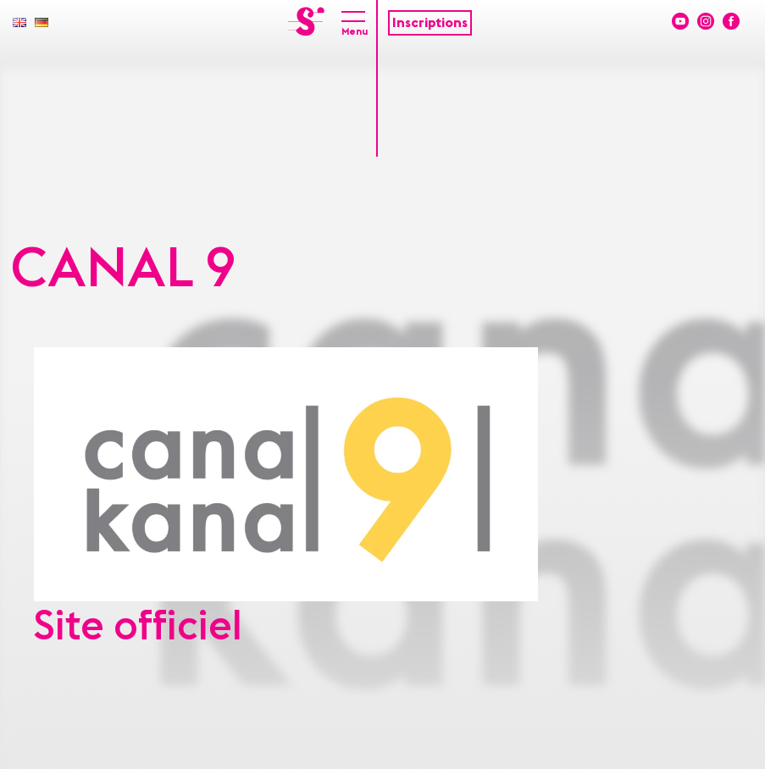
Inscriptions (430, 23)
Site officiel (138, 626)
